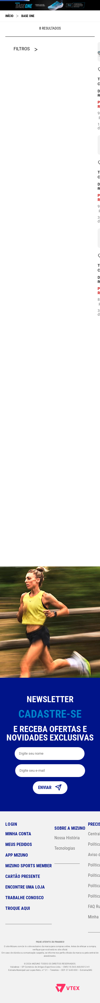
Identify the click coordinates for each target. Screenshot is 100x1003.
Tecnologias (64, 848)
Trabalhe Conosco (24, 897)
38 (95, 331)
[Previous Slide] (5, 32)
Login (11, 824)
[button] (25, 108)
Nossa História (67, 837)
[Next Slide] (94, 32)
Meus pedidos (18, 844)
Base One (27, 57)
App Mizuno (16, 855)
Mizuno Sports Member (28, 865)
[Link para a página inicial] (9, 57)
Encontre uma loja (25, 887)
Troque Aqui (17, 908)
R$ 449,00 (15, 325)
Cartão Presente (22, 876)
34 (95, 490)
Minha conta (18, 833)
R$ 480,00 (35, 325)
